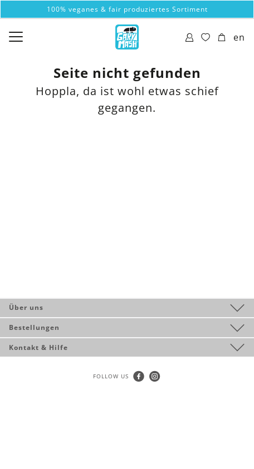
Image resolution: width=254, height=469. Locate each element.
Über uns (26, 307)
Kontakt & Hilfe (38, 347)
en (239, 37)
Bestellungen (34, 327)
